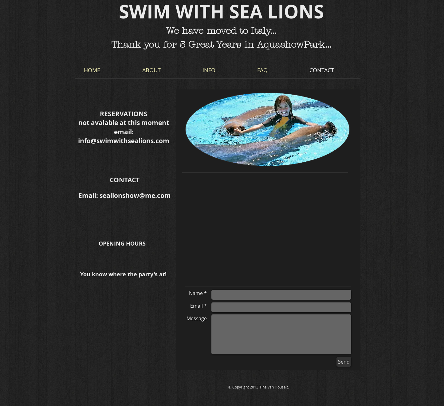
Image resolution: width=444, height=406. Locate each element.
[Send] (343, 362)
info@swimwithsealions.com (123, 140)
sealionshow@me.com (135, 195)
